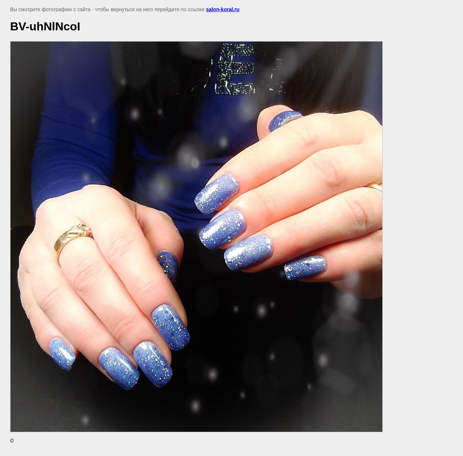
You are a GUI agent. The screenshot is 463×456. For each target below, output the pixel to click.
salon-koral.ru (222, 9)
